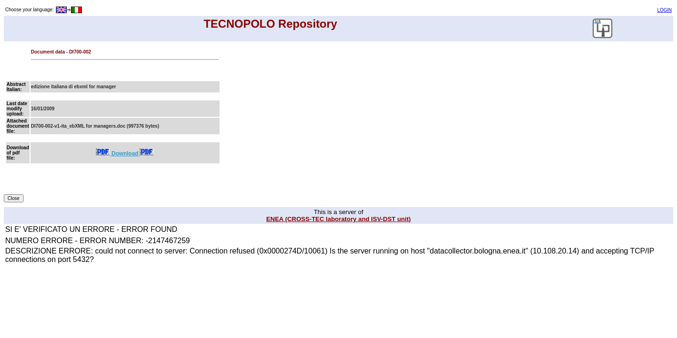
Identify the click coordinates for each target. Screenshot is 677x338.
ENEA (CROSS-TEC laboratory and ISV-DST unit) (338, 219)
